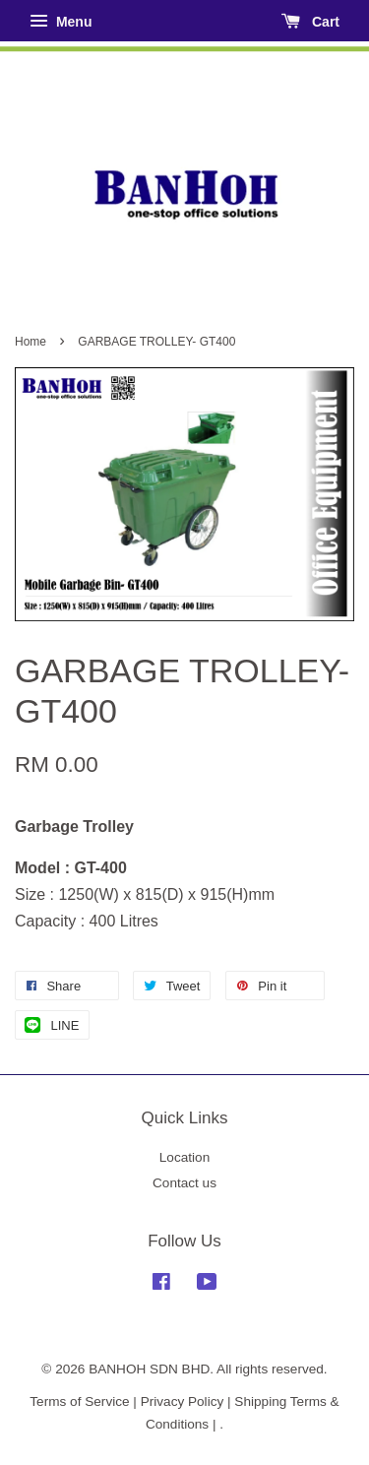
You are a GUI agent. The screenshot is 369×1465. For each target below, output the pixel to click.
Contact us (184, 1183)
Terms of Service (79, 1401)
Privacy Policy (182, 1401)
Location (184, 1157)
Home (30, 342)
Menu (61, 21)
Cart (310, 21)
